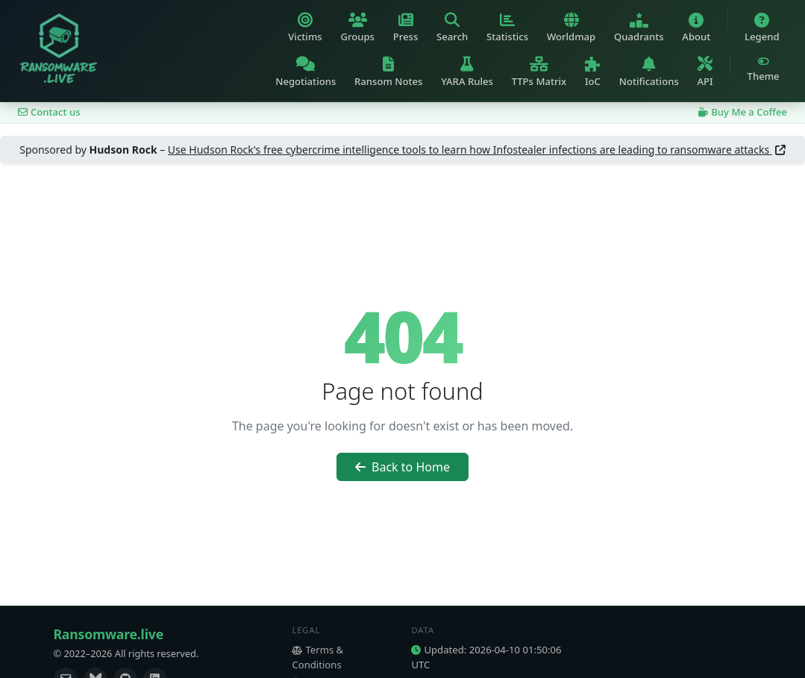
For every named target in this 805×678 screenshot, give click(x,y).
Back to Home (402, 467)
